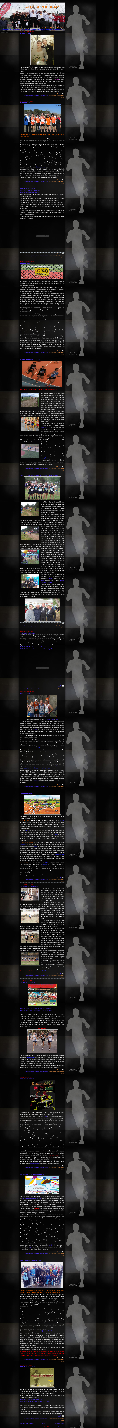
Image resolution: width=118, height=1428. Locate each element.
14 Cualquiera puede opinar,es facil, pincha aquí (36, 1071)
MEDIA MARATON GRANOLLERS (30, 1261)
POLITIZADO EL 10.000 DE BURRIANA (32, 1175)
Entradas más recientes (27, 1423)
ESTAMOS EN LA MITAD (28, 1079)
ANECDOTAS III (25, 693)
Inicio (43, 1423)
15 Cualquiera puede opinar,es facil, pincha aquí (36, 1418)
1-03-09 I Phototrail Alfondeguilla (30, 192)
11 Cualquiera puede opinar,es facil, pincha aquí (36, 1167)
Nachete (58, 766)
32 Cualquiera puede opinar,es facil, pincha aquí (36, 1359)
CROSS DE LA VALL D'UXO (29, 886)
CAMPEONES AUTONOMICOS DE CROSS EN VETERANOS (39, 475)
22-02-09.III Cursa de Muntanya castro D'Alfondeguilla (36, 649)
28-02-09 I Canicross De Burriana (30, 190)
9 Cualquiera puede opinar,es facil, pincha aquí (32, 688)
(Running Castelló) (41, 971)
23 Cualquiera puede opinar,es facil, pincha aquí (36, 1253)
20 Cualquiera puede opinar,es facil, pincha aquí (36, 786)
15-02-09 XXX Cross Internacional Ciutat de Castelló (35, 1010)
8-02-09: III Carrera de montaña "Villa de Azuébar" (35, 1401)
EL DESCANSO (25, 263)
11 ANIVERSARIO (25, 33)
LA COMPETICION (26, 794)
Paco (52, 719)
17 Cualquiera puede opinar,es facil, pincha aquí (36, 255)
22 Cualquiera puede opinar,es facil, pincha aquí (36, 181)
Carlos (35, 730)
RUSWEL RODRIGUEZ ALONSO (30, 360)
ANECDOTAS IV (25, 103)
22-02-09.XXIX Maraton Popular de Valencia (33, 647)
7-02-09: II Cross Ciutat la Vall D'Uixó (31, 1399)
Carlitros (47, 719)
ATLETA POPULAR (42, 7)
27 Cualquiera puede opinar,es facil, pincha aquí (36, 625)
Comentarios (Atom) (58, 1427)
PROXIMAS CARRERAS (27, 189)
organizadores (34, 1163)
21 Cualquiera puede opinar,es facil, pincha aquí (36, 352)
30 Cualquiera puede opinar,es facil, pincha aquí (36, 95)
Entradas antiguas (59, 1423)
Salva (56, 719)
